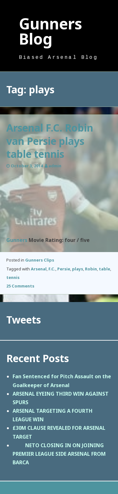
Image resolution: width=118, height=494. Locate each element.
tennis (13, 277)
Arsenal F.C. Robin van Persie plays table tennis (49, 141)
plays (77, 269)
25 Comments (20, 286)
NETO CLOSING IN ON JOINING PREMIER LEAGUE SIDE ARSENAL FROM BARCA (59, 454)
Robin (91, 269)
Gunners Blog (50, 31)
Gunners (16, 240)
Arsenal (39, 269)
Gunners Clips (39, 260)
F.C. (51, 269)
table (104, 269)
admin (54, 166)
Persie (63, 269)
